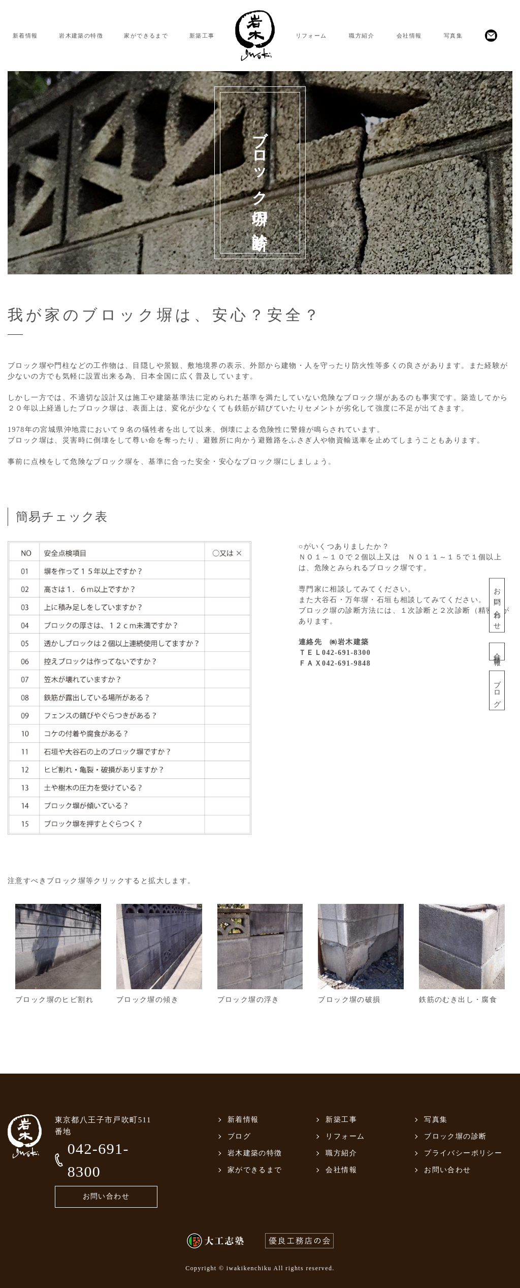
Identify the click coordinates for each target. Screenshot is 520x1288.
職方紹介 (361, 36)
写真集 (453, 36)
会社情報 (409, 36)
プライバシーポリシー (463, 1153)
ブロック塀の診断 (455, 1136)
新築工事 (202, 36)
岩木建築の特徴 (81, 36)
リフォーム (311, 36)
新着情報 (25, 36)
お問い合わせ (497, 604)
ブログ (497, 690)
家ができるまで (146, 36)
